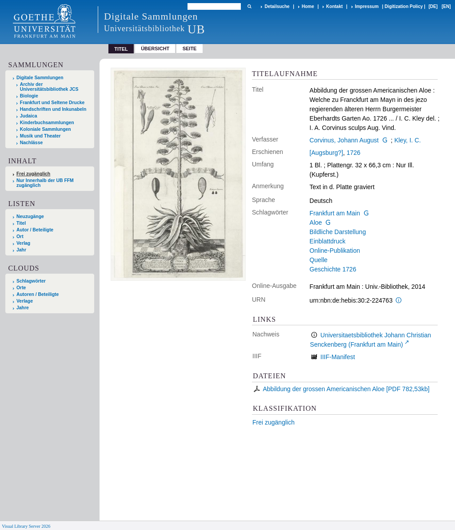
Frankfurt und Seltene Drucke (52, 102)
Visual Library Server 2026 (26, 526)
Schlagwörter (31, 281)
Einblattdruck (328, 241)
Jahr (21, 249)
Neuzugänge (30, 216)
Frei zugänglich (273, 422)
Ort (20, 236)
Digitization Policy (403, 6)
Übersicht (155, 48)
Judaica (28, 115)
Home (308, 6)
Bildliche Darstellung (338, 231)
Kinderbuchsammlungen (47, 122)
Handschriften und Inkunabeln (53, 109)
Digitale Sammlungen (40, 77)
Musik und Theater (40, 136)
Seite (190, 48)
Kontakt (334, 6)
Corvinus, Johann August (344, 140)
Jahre (22, 307)
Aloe (316, 222)
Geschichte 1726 (333, 269)
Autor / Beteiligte (34, 229)
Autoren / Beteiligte (37, 294)
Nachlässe (31, 142)
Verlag (23, 243)
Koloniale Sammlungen (45, 129)
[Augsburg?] (326, 152)
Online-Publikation (335, 250)
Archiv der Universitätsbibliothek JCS (49, 87)
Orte (21, 287)
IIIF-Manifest (337, 356)
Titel (21, 223)
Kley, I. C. (407, 140)
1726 (353, 152)
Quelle (318, 259)
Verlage (24, 301)
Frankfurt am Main (335, 213)
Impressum (367, 6)
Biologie (29, 95)
